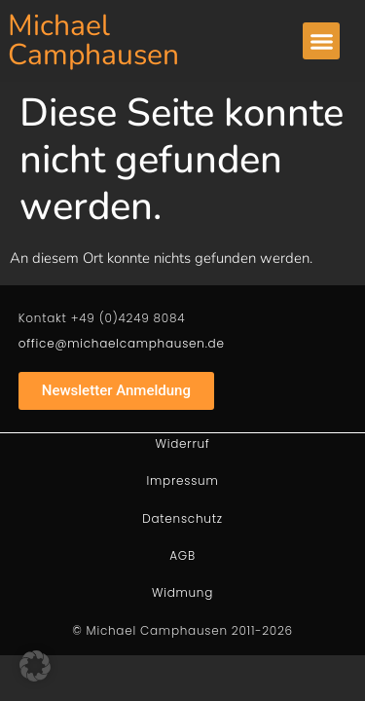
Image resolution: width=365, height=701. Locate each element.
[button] (321, 40)
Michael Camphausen (93, 40)
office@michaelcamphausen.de (121, 343)
